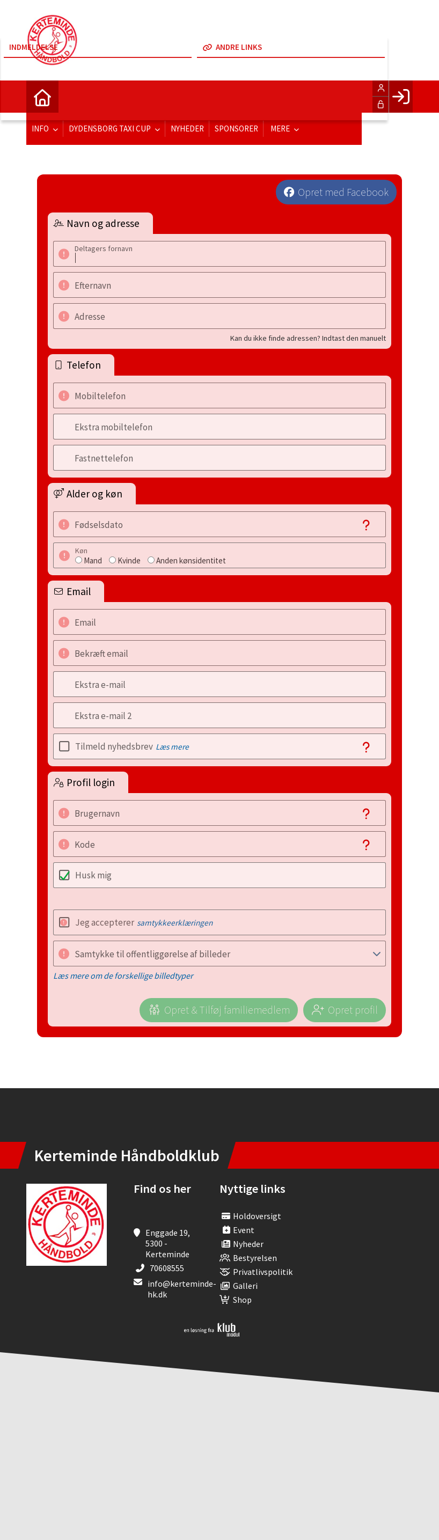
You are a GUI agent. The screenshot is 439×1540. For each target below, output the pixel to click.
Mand (93, 560)
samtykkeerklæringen (175, 923)
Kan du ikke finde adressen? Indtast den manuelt (308, 338)
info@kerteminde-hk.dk (182, 1289)
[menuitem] (42, 96)
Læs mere (172, 747)
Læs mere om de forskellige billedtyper (123, 975)
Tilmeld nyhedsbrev (132, 746)
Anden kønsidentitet (191, 560)
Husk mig (93, 875)
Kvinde (129, 560)
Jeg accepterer (144, 922)
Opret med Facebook (343, 192)
